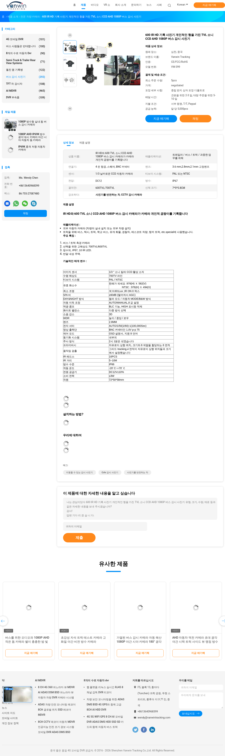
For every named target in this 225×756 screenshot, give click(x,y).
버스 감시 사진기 (25, 77)
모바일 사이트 (10, 718)
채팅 (25, 213)
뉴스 (4, 707)
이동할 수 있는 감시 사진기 (79, 472)
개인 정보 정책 (10, 723)
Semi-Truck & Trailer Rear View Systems (25, 62)
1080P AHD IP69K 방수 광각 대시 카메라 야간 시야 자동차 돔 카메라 (32, 137)
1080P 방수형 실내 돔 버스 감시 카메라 (32, 123)
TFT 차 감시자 (25, 84)
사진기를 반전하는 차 (137, 472)
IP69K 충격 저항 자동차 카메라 (31, 148)
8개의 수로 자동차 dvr (25, 53)
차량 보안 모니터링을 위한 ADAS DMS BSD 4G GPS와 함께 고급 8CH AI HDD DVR (105, 704)
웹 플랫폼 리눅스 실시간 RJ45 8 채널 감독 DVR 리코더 (105, 690)
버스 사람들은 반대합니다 (25, 46)
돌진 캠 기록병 (25, 70)
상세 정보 (68, 142)
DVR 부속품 (25, 97)
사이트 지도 (8, 712)
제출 (79, 537)
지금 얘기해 (209, 4)
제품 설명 (84, 142)
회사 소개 (7, 702)
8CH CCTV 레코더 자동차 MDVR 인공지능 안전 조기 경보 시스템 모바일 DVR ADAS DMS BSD (56, 727)
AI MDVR (25, 91)
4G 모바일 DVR (25, 39)
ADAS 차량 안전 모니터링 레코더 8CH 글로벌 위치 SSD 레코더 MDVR (57, 709)
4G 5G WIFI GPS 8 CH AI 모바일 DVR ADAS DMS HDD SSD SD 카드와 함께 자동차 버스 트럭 (105, 721)
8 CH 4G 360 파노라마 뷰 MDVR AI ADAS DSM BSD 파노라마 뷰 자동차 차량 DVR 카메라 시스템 (56, 692)
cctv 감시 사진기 (110, 472)
